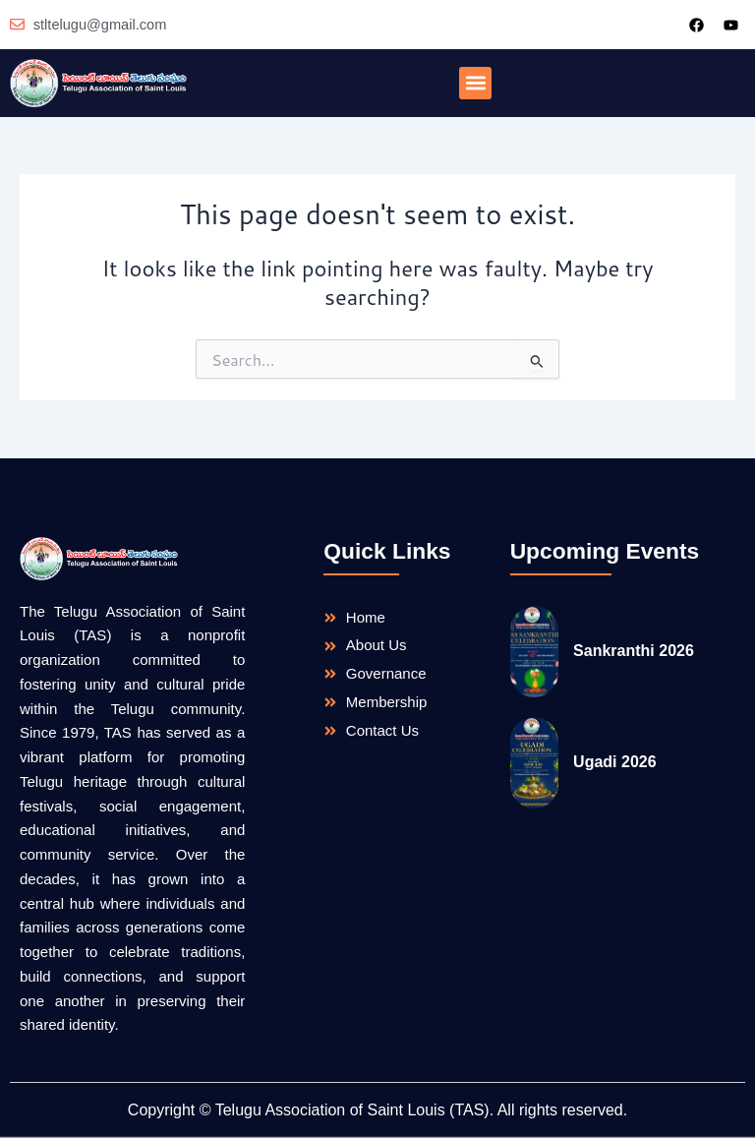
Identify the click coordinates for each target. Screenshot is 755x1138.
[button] (475, 83)
